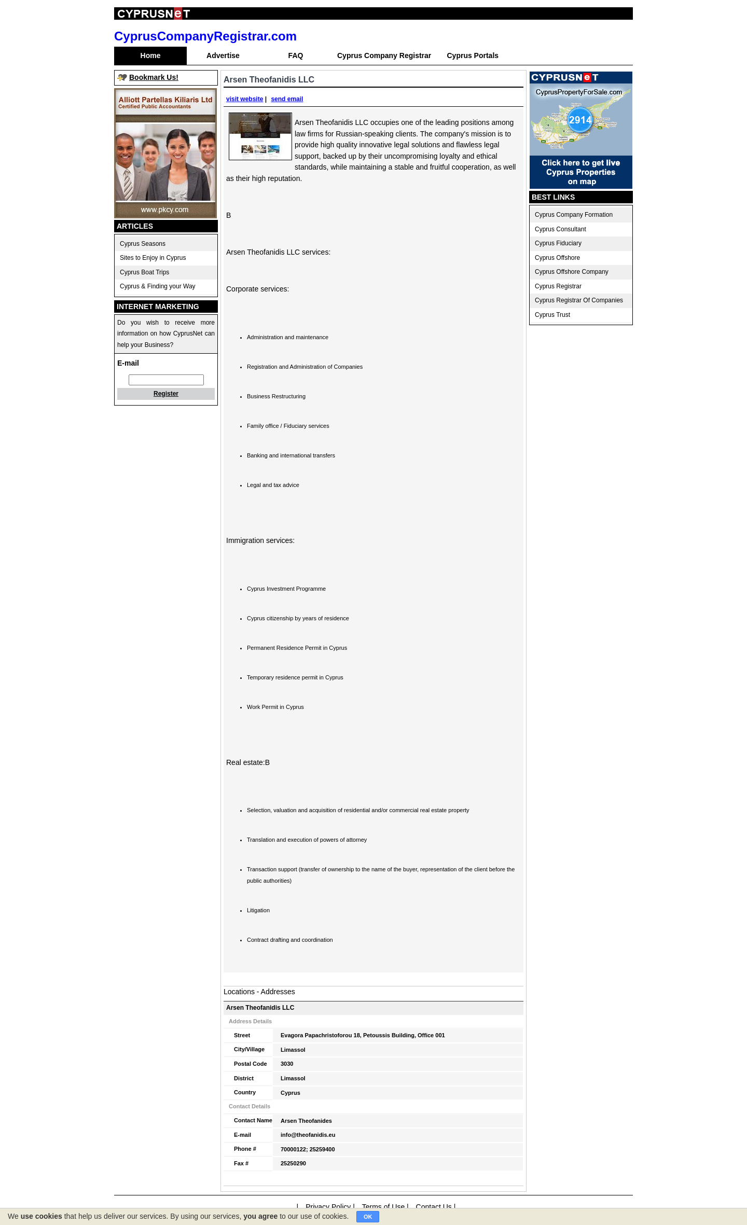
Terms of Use (383, 1207)
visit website (244, 99)
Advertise (223, 55)
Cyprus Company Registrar (384, 55)
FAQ (295, 55)
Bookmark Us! (153, 77)
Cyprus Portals (473, 55)
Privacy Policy (328, 1207)
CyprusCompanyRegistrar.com (205, 36)
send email (287, 99)
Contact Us (434, 1207)
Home (151, 55)
